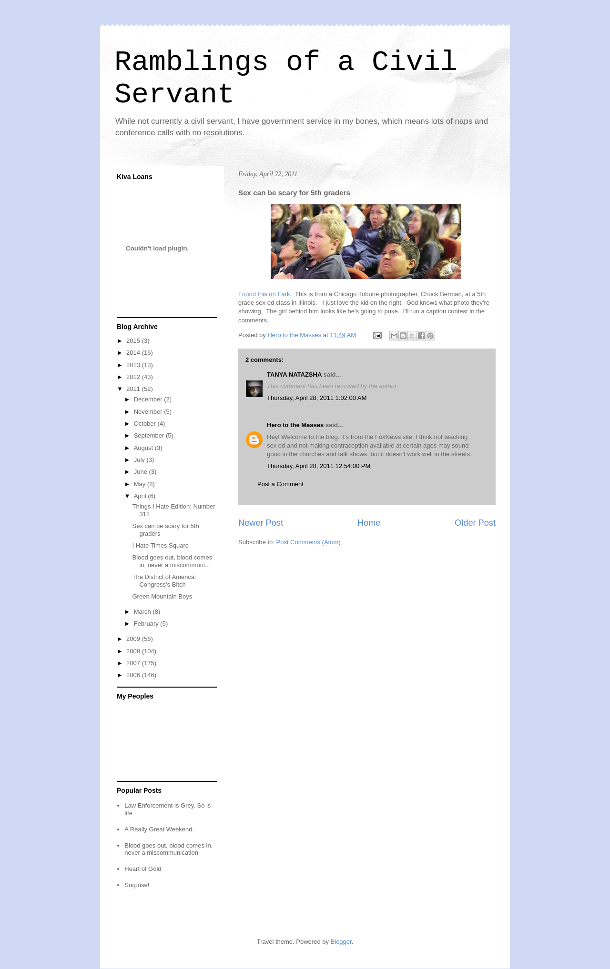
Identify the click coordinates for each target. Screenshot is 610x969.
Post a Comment (280, 484)
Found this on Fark (264, 294)
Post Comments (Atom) (308, 542)
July (140, 459)
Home (369, 523)
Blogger (341, 941)
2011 (134, 388)
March (143, 611)
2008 (134, 651)
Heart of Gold (142, 868)
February (147, 623)
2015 (134, 340)
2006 (134, 675)
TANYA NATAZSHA (294, 374)
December (149, 399)
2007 (134, 663)
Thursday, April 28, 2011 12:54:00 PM (318, 466)
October (146, 423)
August (144, 447)
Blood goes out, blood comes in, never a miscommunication (168, 849)
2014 (134, 352)
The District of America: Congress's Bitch (164, 580)
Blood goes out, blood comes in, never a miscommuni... (172, 561)
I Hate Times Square (160, 545)
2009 (134, 638)
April (141, 495)
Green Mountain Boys (162, 596)
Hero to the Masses (295, 425)
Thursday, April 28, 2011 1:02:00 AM (316, 397)
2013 (134, 365)
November (149, 411)
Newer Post (260, 523)
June (141, 471)
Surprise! (136, 885)
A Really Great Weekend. (159, 829)
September (150, 435)
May (140, 484)
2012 (134, 376)
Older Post (475, 523)
